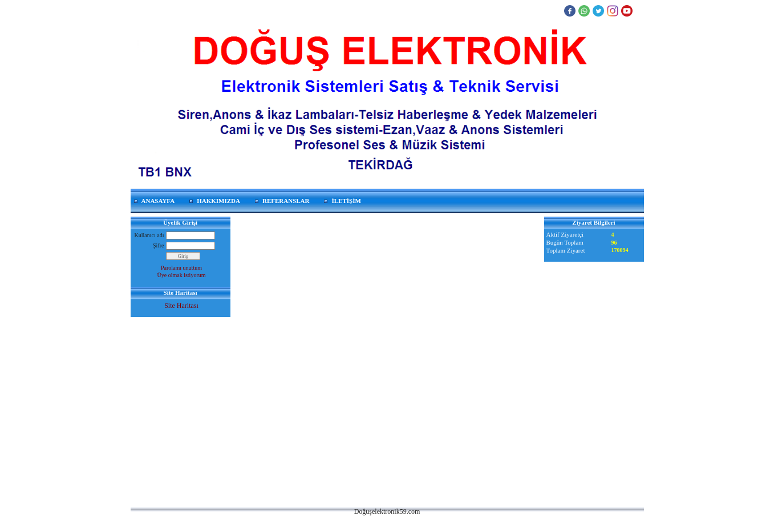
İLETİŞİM (345, 200)
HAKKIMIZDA (218, 200)
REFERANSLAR (286, 200)
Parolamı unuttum (181, 268)
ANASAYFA (158, 200)
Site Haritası (181, 306)
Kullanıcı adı (149, 235)
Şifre (158, 245)
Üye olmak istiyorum (181, 275)
